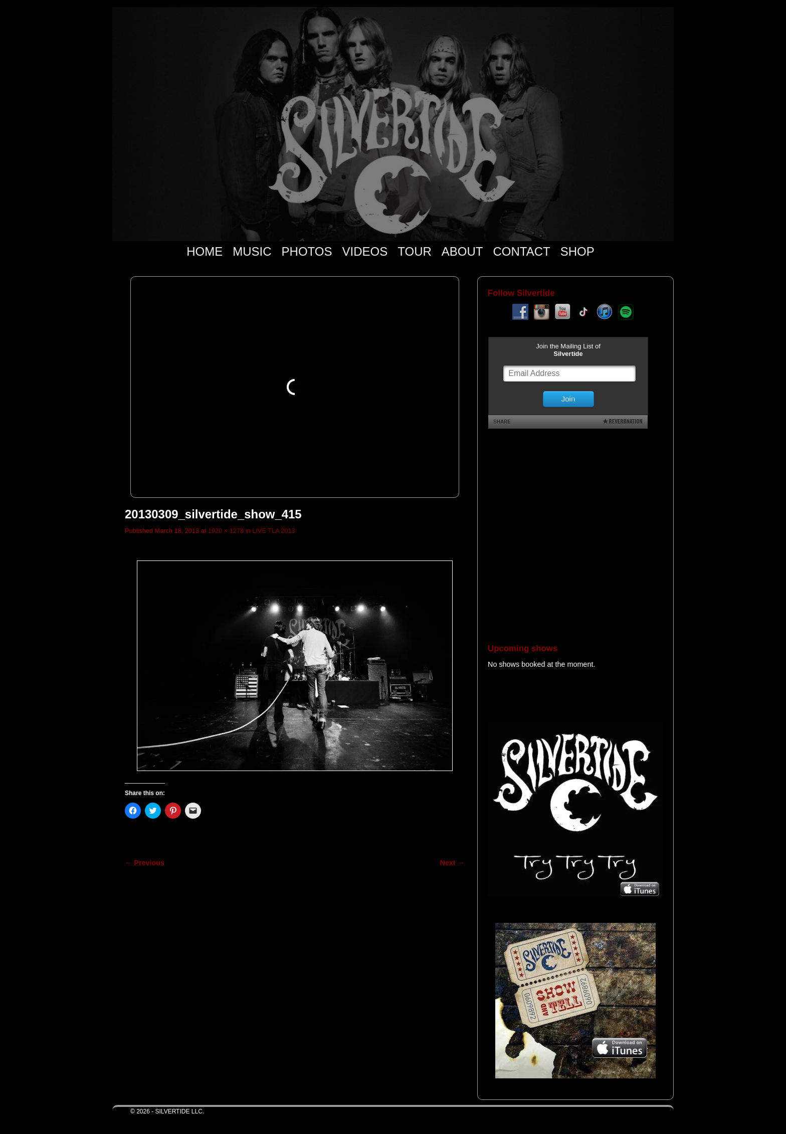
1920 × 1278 (226, 530)
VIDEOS (365, 251)
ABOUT (462, 251)
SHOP (577, 251)
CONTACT (521, 251)
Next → (452, 863)
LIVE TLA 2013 (273, 530)
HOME (204, 251)
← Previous (144, 863)
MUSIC (252, 251)
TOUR (415, 251)
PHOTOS (307, 251)
